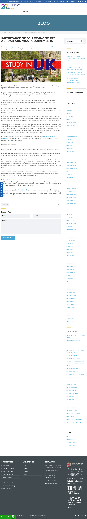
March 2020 (70, 255)
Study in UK (70, 396)
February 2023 (71, 154)
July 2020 (70, 243)
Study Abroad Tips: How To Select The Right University (75, 68)
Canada (26, 471)
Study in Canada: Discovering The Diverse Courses (75, 64)
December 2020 (71, 229)
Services (50, 8)
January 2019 (71, 292)
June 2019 (70, 278)
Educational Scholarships (75, 347)
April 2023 (70, 148)
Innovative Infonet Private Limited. (16, 515)
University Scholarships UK (75, 419)
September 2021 (71, 203)
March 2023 (70, 151)
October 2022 (71, 165)
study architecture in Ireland (76, 374)
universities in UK (72, 416)
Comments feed (72, 442)
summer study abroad (74, 402)
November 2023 (71, 131)
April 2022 (70, 183)
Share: (59, 205)
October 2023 (71, 133)
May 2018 (69, 315)
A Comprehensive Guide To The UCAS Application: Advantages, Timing (76, 74)
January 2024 (71, 125)
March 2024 (70, 119)
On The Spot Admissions (9, 483)
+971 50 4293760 (51, 481)
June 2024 (70, 110)
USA (25, 474)
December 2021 (71, 194)
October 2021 (71, 200)
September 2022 (72, 168)
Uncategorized (72, 410)
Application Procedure (8, 468)
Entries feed (71, 439)
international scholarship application (75, 351)
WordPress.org (72, 445)
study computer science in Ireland (75, 378)
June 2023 (70, 142)
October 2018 (71, 301)
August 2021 (70, 206)
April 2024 (70, 116)
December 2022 (71, 159)
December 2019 (71, 263)
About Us (30, 8)
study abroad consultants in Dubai (76, 364)
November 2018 (71, 298)
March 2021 (70, 220)
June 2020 (70, 246)
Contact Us (26, 11)
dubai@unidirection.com (52, 483)
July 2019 (69, 275)
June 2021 (70, 211)
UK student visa (23, 190)
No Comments (56, 47)
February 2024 (71, 122)
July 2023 (70, 139)
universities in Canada (73, 413)
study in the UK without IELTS (75, 393)
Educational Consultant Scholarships (74, 341)
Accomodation (6, 465)
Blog (45, 515)
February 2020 (71, 258)
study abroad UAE (72, 371)
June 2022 (70, 177)
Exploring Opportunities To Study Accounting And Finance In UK (76, 58)
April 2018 (70, 318)
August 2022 (71, 171)
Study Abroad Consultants (75, 361)
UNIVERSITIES (58, 8)
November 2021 (71, 197)
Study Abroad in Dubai (74, 368)
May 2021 (69, 214)
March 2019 (70, 287)
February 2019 (71, 289)
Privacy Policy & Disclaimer (36, 515)
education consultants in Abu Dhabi (76, 336)
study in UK (5, 204)
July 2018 (69, 310)
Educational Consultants (75, 345)
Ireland (26, 468)
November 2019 (71, 266)
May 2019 (69, 281)
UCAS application (72, 407)
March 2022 (70, 185)
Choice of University (7, 474)
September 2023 (72, 136)
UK (25, 465)
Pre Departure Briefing (8, 486)
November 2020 (72, 232)
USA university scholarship (75, 422)
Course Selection (7, 477)
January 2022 (71, 191)
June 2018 (70, 313)
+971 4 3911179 (50, 475)
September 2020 (72, 237)
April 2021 (70, 217)
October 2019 (71, 269)
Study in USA (70, 399)
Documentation (6, 480)
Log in (69, 436)
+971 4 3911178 (50, 473)
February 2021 (71, 223)
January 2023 (71, 157)
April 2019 (70, 284)
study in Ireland (72, 390)
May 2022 (69, 180)
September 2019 (71, 272)
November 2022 (71, 162)
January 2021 (71, 226)
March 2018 (70, 321)
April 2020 (70, 252)
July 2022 (70, 174)
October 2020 (71, 235)
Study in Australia (72, 384)
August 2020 (71, 240)
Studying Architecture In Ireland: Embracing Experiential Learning (74, 80)
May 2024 (69, 113)
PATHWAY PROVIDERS (69, 8)
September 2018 (71, 304)
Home (24, 8)
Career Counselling (7, 471)
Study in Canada (72, 387)
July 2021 (69, 209)
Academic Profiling (40, 8)
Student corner (72, 355)
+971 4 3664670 (50, 478)
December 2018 (71, 295)
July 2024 (70, 107)
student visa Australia (74, 358)
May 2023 (69, 145)
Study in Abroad (72, 381)
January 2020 (71, 261)
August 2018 (70, 307)
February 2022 (71, 188)
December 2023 (71, 128)
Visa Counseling (6, 488)
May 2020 (70, 249)
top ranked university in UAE (75, 405)
